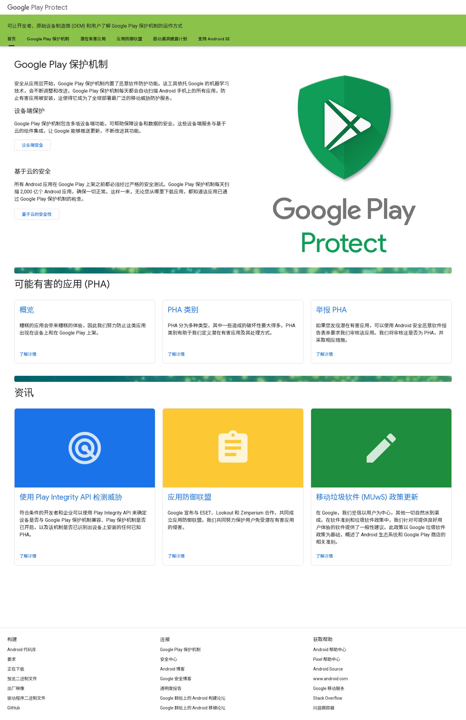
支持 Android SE (214, 39)
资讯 (233, 387)
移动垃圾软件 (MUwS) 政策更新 (367, 497)
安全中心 (168, 659)
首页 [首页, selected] (11, 39)
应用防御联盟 (129, 39)
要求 (11, 659)
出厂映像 (15, 688)
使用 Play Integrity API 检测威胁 (70, 497)
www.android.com (330, 678)
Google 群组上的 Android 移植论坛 (192, 707)
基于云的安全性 (37, 214)
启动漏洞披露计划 (170, 39)
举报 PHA (331, 309)
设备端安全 (32, 145)
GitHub (13, 707)
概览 (26, 309)
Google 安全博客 (175, 678)
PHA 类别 (183, 309)
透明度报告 (170, 688)
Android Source (328, 669)
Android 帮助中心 (329, 649)
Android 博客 (172, 669)
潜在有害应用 (93, 39)
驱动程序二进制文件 (26, 698)
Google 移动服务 (328, 688)
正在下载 (15, 669)
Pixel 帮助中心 (326, 659)
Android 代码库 (21, 649)
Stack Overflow (327, 698)
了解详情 (27, 354)
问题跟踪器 (323, 707)
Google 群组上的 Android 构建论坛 (192, 698)
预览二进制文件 (22, 678)
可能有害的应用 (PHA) (233, 278)
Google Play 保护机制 (48, 39)
